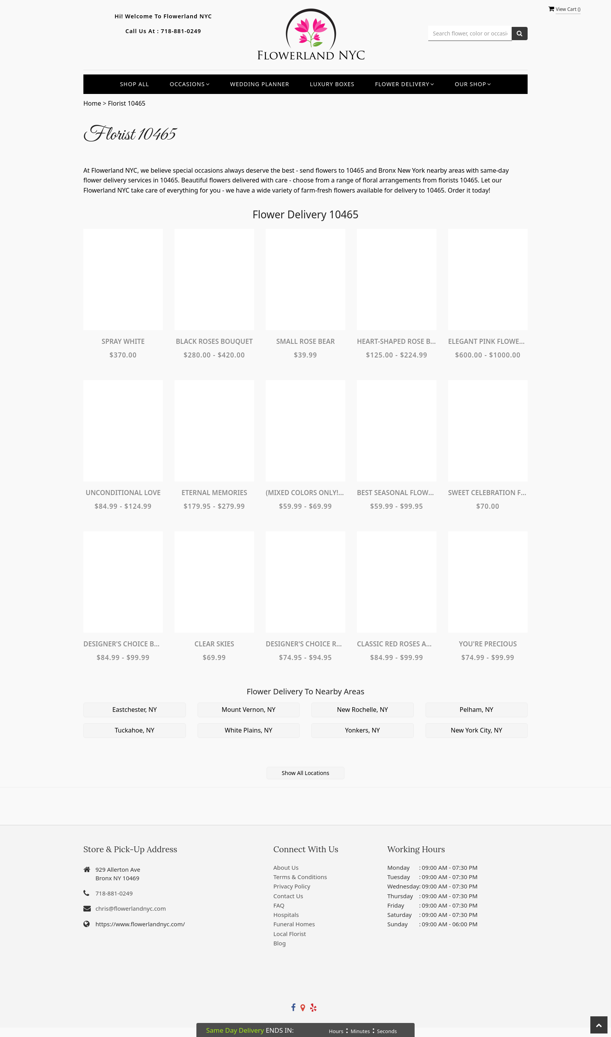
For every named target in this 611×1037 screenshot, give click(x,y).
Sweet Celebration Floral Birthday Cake (488, 492)
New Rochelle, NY (362, 709)
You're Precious (488, 643)
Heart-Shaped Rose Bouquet (396, 341)
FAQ (279, 905)
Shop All (134, 84)
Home (92, 103)
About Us (286, 867)
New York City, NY (476, 730)
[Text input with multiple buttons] (470, 33)
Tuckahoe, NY (134, 730)
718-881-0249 (181, 31)
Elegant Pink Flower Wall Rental (488, 341)
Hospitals (286, 914)
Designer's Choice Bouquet (123, 643)
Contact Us (288, 896)
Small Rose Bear (305, 341)
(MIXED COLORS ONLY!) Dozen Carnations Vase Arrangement (305, 492)
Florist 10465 (126, 103)
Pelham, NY (476, 709)
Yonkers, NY (362, 730)
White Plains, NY (248, 730)
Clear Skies (214, 643)
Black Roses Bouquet (214, 341)
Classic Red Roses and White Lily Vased (396, 643)
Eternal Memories (214, 492)
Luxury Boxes (332, 84)
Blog (280, 943)
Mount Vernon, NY (248, 709)
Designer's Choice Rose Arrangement (305, 643)
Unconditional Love (123, 492)
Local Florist (290, 934)
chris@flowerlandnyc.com (130, 908)
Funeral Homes (294, 924)
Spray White (123, 341)
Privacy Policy (292, 886)
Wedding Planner (260, 84)
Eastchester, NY (134, 709)
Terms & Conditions (300, 877)
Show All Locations (305, 773)
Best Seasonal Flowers (396, 492)
